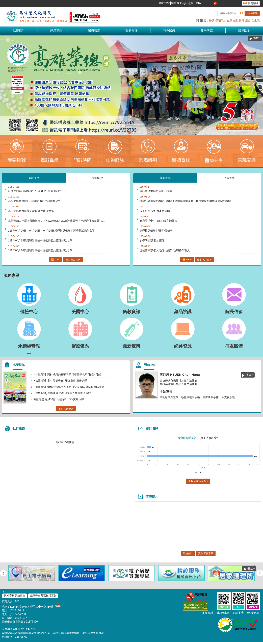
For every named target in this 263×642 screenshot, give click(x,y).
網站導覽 (164, 3)
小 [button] (204, 3)
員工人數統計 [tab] (209, 438)
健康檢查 (232, 20)
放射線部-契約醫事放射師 (155, 210)
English (184, 3)
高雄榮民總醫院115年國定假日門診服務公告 (34, 201)
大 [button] (211, 3)
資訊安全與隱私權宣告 (43, 595)
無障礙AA (195, 606)
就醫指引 (19, 30)
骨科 (241, 20)
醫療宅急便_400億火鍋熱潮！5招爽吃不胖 (59, 399)
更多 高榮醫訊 (65, 408)
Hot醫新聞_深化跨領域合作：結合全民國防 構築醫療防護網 (69, 386)
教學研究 (207, 30)
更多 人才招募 (204, 259)
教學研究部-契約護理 (152, 240)
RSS (57, 259)
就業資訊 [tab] (165, 177)
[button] (241, 13)
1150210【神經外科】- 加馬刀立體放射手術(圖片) (133, 132)
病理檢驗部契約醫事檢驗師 (156, 230)
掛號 (211, 20)
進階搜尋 (252, 13)
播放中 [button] (257, 38)
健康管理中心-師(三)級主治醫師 (158, 220)
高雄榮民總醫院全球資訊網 (52, 16)
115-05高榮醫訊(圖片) (129, 132)
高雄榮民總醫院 (65, 442)
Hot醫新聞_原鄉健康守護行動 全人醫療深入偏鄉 (62, 393)
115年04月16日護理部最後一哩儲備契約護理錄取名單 (40, 250)
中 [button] (207, 3)
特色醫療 (169, 30)
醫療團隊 (131, 30)
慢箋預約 (220, 20)
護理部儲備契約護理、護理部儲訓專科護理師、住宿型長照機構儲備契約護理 (185, 201)
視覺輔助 (253, 3)
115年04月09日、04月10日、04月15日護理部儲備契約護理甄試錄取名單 (51, 230)
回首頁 (175, 3)
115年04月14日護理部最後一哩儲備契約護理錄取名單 (40, 240)
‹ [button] (3, 573)
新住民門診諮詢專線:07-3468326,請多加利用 (34, 191)
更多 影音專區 (205, 553)
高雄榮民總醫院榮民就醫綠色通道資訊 (31, 210)
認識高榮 (94, 30)
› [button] (259, 573)
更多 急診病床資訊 (198, 481)
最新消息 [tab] (33, 177)
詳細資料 (188, 553)
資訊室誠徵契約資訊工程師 (156, 191)
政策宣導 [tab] (229, 177)
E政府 (213, 605)
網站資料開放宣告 (14, 595)
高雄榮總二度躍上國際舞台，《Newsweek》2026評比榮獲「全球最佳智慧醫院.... (56, 220)
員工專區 (195, 3)
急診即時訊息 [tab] (187, 438)
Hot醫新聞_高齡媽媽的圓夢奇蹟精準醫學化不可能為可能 (67, 374)
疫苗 (248, 20)
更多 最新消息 (73, 259)
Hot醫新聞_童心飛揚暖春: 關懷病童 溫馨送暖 (60, 380)
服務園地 (244, 30)
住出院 (256, 20)
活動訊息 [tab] (97, 177)
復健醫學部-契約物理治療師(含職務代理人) (165, 250)
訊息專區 (56, 30)
